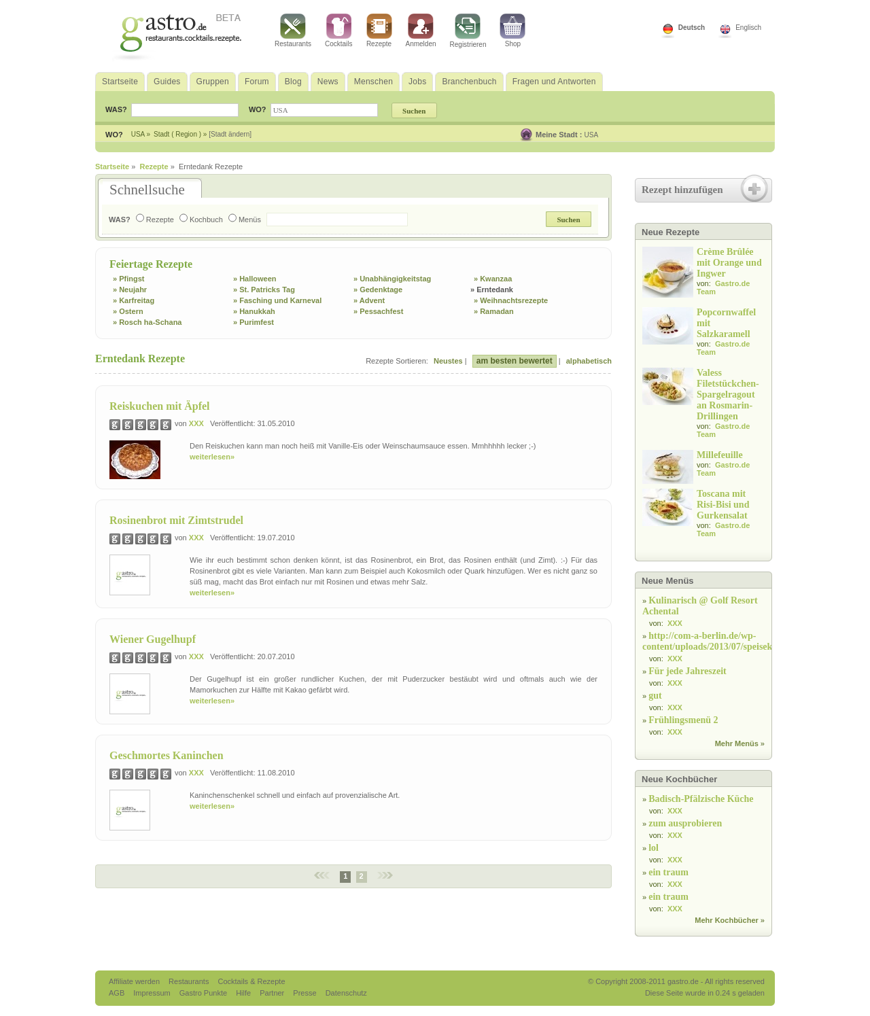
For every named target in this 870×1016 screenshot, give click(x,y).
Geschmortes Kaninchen (166, 755)
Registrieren (468, 31)
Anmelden (421, 31)
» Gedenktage (377, 289)
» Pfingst (128, 279)
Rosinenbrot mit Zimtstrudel (176, 520)
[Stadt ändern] (230, 134)
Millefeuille (720, 455)
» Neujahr (130, 289)
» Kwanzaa (493, 279)
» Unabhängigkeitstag (392, 279)
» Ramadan (494, 311)
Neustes (448, 361)
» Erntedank (491, 289)
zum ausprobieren (685, 823)
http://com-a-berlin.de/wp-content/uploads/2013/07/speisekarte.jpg (723, 641)
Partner (273, 993)
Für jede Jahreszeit (687, 671)
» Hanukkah (254, 311)
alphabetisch (589, 361)
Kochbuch (201, 219)
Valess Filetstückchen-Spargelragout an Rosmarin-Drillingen (728, 394)
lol (653, 848)
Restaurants (293, 31)
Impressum (152, 993)
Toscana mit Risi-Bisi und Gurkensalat (723, 505)
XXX (196, 423)
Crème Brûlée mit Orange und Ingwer (729, 263)
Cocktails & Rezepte (251, 981)
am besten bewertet (514, 361)
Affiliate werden (135, 981)
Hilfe (244, 993)
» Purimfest (253, 322)
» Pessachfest (378, 311)
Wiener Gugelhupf (152, 639)
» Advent (369, 300)
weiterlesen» (212, 457)
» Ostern (128, 311)
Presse (304, 993)
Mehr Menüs (737, 743)
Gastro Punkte (204, 993)
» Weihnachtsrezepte (511, 300)
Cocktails (339, 31)
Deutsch (691, 27)
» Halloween (255, 279)
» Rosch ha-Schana (147, 322)
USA (592, 135)
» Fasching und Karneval (277, 300)
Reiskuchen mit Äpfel (159, 406)
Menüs (244, 219)
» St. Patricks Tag (264, 289)
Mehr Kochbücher (727, 920)
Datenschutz (346, 993)
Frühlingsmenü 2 (683, 720)
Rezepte (379, 31)
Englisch (748, 27)
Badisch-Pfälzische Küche (700, 799)
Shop (512, 31)
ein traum (668, 872)
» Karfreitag (133, 300)
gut (654, 695)
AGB (117, 993)
